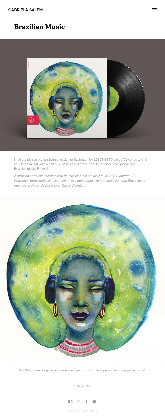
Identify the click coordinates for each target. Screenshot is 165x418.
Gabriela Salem (25, 10)
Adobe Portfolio (89, 410)
